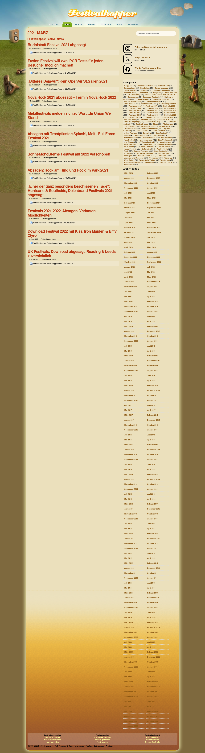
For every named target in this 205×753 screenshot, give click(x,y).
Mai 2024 (151, 218)
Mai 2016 (128, 440)
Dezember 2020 (130, 306)
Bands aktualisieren (52, 740)
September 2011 (131, 578)
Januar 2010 (129, 627)
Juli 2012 (128, 553)
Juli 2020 (128, 316)
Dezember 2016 (153, 420)
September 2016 (131, 430)
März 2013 (128, 534)
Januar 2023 (152, 252)
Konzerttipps (166, 138)
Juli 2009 (128, 642)
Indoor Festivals (130, 133)
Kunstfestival (129, 140)
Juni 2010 (151, 613)
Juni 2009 (151, 642)
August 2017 (152, 400)
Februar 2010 (152, 622)
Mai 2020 (128, 321)
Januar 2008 (129, 687)
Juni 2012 (151, 553)
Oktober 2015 (152, 455)
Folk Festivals (129, 126)
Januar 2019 (129, 361)
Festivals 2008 (169, 106)
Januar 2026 (129, 178)
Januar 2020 (129, 331)
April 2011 (151, 588)
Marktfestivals (165, 142)
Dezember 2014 (153, 479)
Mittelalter (148, 144)
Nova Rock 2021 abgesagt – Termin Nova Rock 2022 (72, 97)
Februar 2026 (152, 173)
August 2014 (152, 489)
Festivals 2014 (170, 110)
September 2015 (131, 460)
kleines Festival (141, 135)
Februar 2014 (152, 504)
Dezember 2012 (153, 539)
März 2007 (128, 711)
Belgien (144, 90)
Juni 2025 (151, 193)
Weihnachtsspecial (131, 162)
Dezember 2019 (153, 331)
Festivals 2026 (163, 119)
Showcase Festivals (145, 153)
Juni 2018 (151, 375)
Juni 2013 (151, 524)
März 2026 (128, 173)
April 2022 (128, 277)
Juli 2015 (128, 464)
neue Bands (129, 147)
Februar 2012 (152, 563)
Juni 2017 (151, 405)
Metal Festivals (130, 144)
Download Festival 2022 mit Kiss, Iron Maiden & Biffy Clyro (72, 234)
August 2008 (152, 667)
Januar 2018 (129, 390)
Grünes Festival (130, 129)
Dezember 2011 (153, 568)
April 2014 (151, 499)
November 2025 (130, 183)
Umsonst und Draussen (133, 158)
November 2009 (130, 632)
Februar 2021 (152, 301)
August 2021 (152, 287)
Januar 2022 (129, 282)
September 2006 (131, 726)
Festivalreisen (135, 106)
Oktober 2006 (152, 721)
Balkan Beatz (163, 86)
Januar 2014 (129, 509)
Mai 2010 (128, 617)
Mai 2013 (128, 529)
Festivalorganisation (167, 104)
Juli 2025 (128, 193)
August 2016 (152, 430)
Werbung (109, 746)
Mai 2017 (128, 410)
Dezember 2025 (153, 178)
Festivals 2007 (151, 106)
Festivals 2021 (134, 117)
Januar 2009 (129, 657)
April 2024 (128, 223)
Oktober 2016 (152, 425)
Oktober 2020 (152, 306)
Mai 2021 (128, 297)
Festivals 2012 (135, 110)
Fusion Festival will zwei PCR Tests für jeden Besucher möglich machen (65, 63)
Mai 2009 (128, 647)
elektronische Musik (161, 99)
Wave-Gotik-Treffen (147, 160)
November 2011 (130, 573)
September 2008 (131, 667)
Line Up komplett (165, 140)
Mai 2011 (128, 588)
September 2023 (154, 232)
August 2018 (152, 371)
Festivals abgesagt (131, 122)
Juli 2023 (151, 237)
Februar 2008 (152, 682)
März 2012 (128, 563)
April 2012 (151, 558)
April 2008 (151, 677)
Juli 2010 (128, 613)
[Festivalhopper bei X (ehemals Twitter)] (150, 59)
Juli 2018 (128, 375)
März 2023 (151, 247)
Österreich (146, 149)
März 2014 (128, 504)
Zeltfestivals (129, 165)
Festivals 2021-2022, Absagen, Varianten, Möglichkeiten (62, 213)
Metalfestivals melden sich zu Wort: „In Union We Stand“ (69, 116)
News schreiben (52, 742)
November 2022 (153, 257)
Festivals (54, 24)
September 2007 (131, 696)
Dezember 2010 (153, 598)
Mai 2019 (128, 351)
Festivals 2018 (135, 115)
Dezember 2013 (153, 509)
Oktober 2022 (129, 262)
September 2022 (154, 262)
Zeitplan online (166, 162)
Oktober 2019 (152, 336)
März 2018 (128, 385)
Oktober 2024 (129, 208)
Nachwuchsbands (164, 144)
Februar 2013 (152, 534)
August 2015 (152, 460)
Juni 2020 (151, 316)
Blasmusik (143, 92)
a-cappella (128, 86)
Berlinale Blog (129, 92)
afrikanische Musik (145, 86)
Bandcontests (129, 88)
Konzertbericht (149, 138)
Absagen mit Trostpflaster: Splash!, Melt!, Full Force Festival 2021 (71, 136)
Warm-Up (168, 158)
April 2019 (151, 351)
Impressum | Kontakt (83, 746)
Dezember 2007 (153, 687)
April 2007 (151, 706)
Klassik (127, 135)
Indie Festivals (159, 131)
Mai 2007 (128, 706)
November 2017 (130, 395)
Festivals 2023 (167, 117)
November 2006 (130, 721)
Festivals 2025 (146, 119)
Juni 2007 (151, 701)
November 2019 (130, 336)
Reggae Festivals (141, 151)
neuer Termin (164, 147)
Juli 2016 (128, 435)
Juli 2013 (128, 524)
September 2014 (131, 489)
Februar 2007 (152, 711)
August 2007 (152, 696)
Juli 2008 (128, 672)
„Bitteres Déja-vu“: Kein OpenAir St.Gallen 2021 (67, 81)
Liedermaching (146, 140)
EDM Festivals (142, 99)
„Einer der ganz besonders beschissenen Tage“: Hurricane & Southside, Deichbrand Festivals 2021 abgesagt (70, 191)
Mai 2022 (151, 272)
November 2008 (130, 662)
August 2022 (129, 267)
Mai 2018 (128, 380)
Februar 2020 (152, 326)
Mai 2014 (128, 499)
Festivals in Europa (153, 122)
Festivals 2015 (135, 113)
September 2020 (131, 311)
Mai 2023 (151, 242)
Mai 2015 (128, 469)
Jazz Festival (161, 133)
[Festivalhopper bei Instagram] (150, 48)
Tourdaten (162, 156)
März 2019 (128, 356)
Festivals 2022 (150, 117)
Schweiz (127, 153)
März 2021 (128, 301)
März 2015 (128, 474)
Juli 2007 (128, 701)
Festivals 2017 (170, 113)
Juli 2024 (151, 213)
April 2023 (128, 247)
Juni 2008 (151, 672)
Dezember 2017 (153, 390)
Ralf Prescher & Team (64, 746)
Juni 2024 (128, 218)
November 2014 (130, 484)
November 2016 (130, 425)
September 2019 (131, 341)
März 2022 (151, 277)
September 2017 (131, 400)
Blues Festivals (171, 92)
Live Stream (129, 142)
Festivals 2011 (170, 108)
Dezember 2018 (153, 361)
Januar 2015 (129, 479)
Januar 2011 (129, 598)
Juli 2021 (128, 292)
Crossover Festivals (151, 97)
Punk (126, 151)
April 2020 (151, 321)
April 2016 (151, 440)
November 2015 (130, 455)
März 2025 (151, 198)
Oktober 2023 (129, 232)
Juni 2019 (151, 346)
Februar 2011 (152, 593)
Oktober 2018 (152, 366)
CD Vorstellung (134, 95)
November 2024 (153, 203)
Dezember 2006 (153, 716)
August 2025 (152, 188)
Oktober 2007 (152, 691)
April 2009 (151, 647)
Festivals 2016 (152, 113)
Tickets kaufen (144, 156)
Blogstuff (157, 92)
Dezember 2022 (130, 257)
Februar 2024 (129, 227)
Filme (155, 124)
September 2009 (131, 637)
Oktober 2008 (152, 662)
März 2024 (151, 223)
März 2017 (128, 415)
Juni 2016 (151, 435)
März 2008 (128, 682)
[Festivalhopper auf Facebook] (150, 69)
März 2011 (128, 593)
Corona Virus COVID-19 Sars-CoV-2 (160, 95)
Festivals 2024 (130, 119)
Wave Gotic (128, 160)
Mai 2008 (128, 677)
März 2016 (128, 445)
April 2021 (151, 297)
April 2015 (151, 469)
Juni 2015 (151, 464)
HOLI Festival (142, 131)
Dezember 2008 (153, 657)
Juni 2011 (151, 583)
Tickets (79, 24)
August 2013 (152, 519)
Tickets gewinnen (102, 740)
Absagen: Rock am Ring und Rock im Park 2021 (68, 170)
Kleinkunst (158, 135)
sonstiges (128, 156)
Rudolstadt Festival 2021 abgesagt (57, 45)
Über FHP (133, 24)
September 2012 (131, 548)
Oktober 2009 (152, 632)
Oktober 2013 (152, 514)
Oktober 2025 (152, 183)
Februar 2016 (152, 445)
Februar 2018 (152, 385)
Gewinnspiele (164, 126)
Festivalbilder (129, 104)
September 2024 (154, 208)
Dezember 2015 (153, 450)
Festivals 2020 (170, 115)
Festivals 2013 (152, 110)
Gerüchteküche (147, 126)
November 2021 (130, 287)
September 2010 (131, 608)
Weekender (165, 160)
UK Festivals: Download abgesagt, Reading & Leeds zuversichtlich (71, 254)
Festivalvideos (142, 124)
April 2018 (151, 380)
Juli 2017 (128, 405)
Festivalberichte (153, 101)
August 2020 (152, 311)
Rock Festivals (160, 151)
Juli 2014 (128, 494)
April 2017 (151, 410)
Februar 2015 (152, 474)
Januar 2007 (129, 716)
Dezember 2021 (153, 282)
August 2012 (152, 548)
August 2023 (129, 237)
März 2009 (128, 652)
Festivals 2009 (135, 108)
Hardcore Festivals (150, 129)
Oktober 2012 (152, 543)
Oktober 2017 (152, 395)
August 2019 (152, 341)
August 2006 (152, 726)
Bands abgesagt (161, 88)
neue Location (147, 147)
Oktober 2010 (152, 603)
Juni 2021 (151, 292)
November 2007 (130, 691)
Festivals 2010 (152, 108)
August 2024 (129, 213)
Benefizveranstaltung (162, 90)
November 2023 (153, 227)
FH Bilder (106, 24)
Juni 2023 (128, 242)
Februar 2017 (152, 415)
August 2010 (152, 608)
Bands (91, 24)
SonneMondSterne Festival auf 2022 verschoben (69, 154)
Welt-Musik (149, 162)
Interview (147, 133)
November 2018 (130, 366)
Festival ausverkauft (132, 101)
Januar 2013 (129, 539)
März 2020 (128, 326)
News (67, 24)
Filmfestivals (168, 124)
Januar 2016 (129, 450)
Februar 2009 (152, 652)
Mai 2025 (128, 198)
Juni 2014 (151, 494)
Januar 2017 (129, 420)
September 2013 (131, 519)
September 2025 (131, 188)
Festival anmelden (52, 737)
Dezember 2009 (153, 627)
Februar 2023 (129, 252)
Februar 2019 (152, 356)
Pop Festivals (162, 149)
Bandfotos (144, 88)
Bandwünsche (130, 90)
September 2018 (131, 371)
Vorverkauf (154, 158)
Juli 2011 (128, 583)
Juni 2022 (128, 272)
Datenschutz (99, 746)
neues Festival (130, 149)
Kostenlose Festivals (102, 737)
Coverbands (133, 97)
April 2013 (151, 529)
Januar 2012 (129, 568)
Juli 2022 (151, 267)
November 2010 (130, 603)
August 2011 (152, 578)
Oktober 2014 (152, 484)
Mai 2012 (128, 558)
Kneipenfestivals (131, 138)
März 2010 (128, 622)
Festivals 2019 (152, 115)
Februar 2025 (129, 203)
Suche (119, 24)
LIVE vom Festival (146, 142)
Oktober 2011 (152, 573)
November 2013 (130, 514)
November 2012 (130, 543)
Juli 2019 (128, 346)
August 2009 (152, 637)
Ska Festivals (163, 153)
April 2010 (151, 617)
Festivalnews (146, 104)
